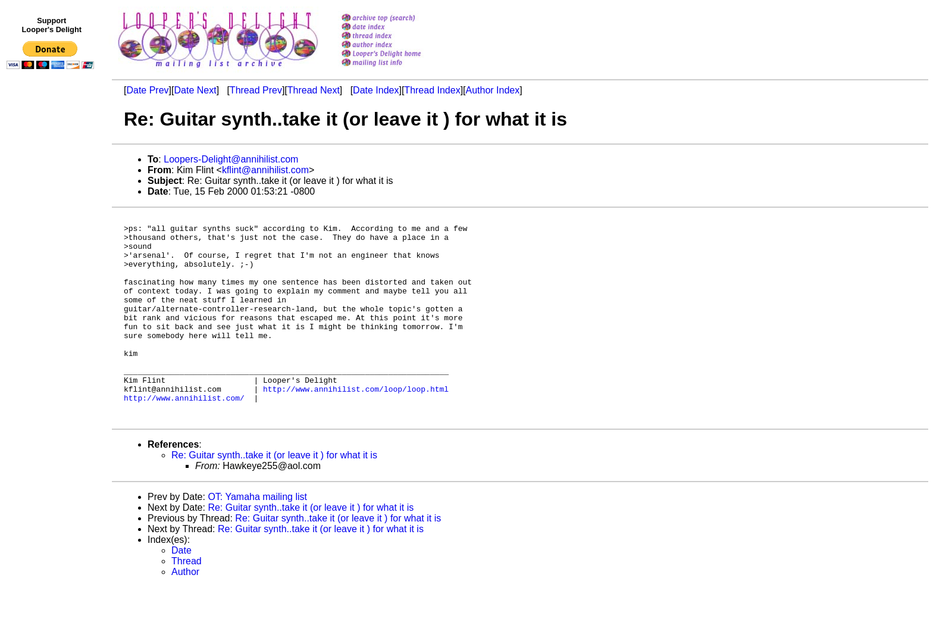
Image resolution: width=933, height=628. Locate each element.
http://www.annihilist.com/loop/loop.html (356, 424)
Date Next (195, 90)
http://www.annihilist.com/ (184, 435)
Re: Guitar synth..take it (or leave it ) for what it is (274, 496)
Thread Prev (256, 90)
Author (185, 613)
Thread (186, 602)
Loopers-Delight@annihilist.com (231, 159)
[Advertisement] (52, 319)
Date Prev (147, 90)
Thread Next (313, 90)
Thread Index (432, 90)
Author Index (493, 90)
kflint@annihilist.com (265, 170)
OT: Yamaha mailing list (257, 538)
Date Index (376, 90)
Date (181, 591)
